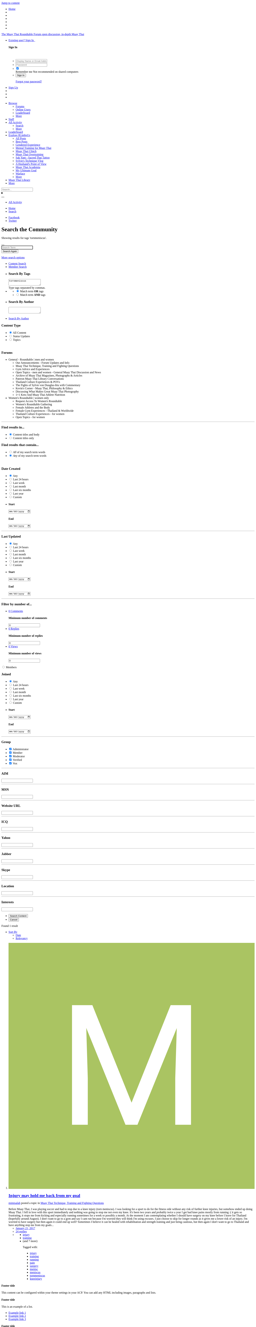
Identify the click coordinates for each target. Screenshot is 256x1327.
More (19, 116)
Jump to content (10, 2)
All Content (19, 334)
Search (19, 125)
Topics (16, 341)
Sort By (13, 936)
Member (17, 757)
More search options (13, 257)
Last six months (22, 492)
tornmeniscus (26, 283)
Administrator (21, 754)
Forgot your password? (29, 81)
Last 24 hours (20, 481)
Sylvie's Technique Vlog (29, 160)
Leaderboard (23, 112)
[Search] (17, 189)
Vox (15, 768)
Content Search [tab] (17, 263)
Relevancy (22, 943)
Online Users (23, 109)
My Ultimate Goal (26, 170)
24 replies (21, 1236)
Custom (17, 499)
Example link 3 (17, 1324)
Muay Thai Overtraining (29, 154)
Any (15, 477)
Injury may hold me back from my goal (44, 1200)
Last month (19, 488)
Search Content (18, 921)
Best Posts (21, 141)
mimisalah (14, 1207)
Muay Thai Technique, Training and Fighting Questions (72, 1207)
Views (13, 650)
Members (11, 671)
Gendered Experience (28, 144)
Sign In (21, 75)
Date (18, 940)
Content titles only (23, 440)
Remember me (24, 71)
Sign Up (13, 87)
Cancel (13, 924)
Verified (17, 764)
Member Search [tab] (18, 266)
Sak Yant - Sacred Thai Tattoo (33, 157)
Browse (13, 103)
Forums (20, 106)
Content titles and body (26, 436)
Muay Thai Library (19, 179)
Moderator (19, 761)
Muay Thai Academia (28, 167)
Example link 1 (17, 1317)
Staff (11, 119)
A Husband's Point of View (31, 163)
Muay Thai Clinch (26, 151)
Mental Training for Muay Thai (33, 147)
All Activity (15, 122)
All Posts (21, 138)
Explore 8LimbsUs (19, 135)
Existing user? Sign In (22, 40)
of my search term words (29, 454)
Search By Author (19, 320)
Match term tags (32, 292)
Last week (19, 485)
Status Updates (21, 338)
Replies (14, 632)
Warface (20, 173)
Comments (16, 614)
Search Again (10, 251)
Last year (18, 495)
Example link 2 (17, 1320)
